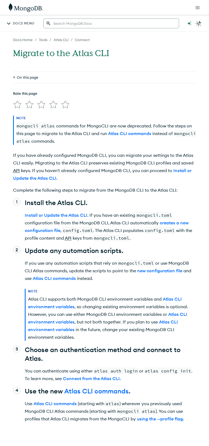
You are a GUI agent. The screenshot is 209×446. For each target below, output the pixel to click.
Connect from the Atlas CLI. (92, 378)
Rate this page (25, 93)
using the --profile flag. (160, 418)
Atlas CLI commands (129, 133)
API (16, 170)
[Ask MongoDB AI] (189, 23)
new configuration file (159, 270)
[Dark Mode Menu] (198, 23)
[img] (17, 104)
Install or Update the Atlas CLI (56, 215)
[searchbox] (111, 23)
